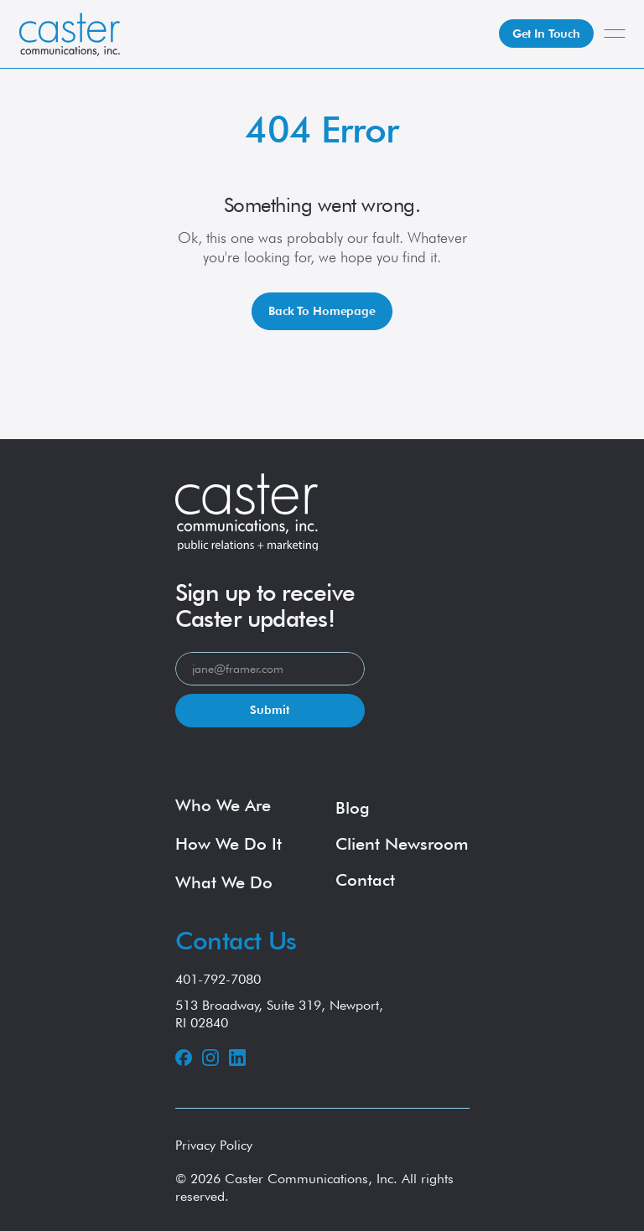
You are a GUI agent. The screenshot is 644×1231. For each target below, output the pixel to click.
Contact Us (236, 940)
